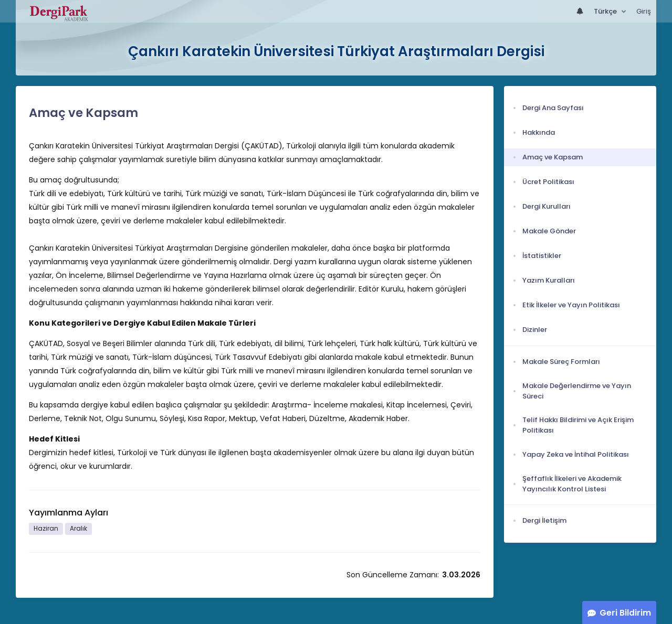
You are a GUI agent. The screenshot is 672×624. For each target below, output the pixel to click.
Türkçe (606, 11)
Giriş (643, 11)
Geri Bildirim (625, 612)
